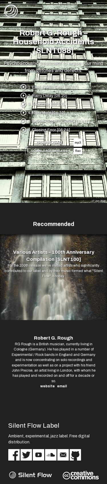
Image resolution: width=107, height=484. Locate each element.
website (47, 386)
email (62, 386)
